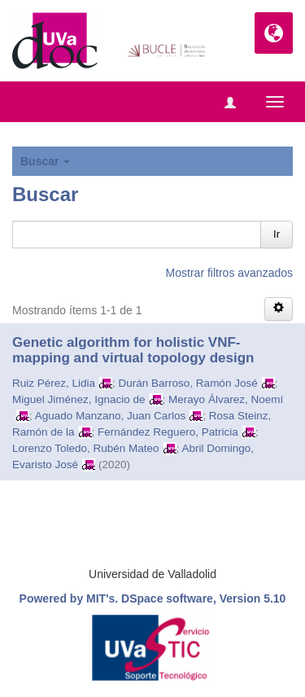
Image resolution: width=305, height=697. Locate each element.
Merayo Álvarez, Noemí (225, 399)
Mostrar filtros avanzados (229, 272)
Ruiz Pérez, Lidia (53, 383)
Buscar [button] (45, 161)
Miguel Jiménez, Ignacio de (79, 399)
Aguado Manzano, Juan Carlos (110, 416)
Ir (276, 234)
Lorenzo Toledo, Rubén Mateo (85, 448)
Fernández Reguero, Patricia (168, 432)
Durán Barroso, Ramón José (188, 383)
